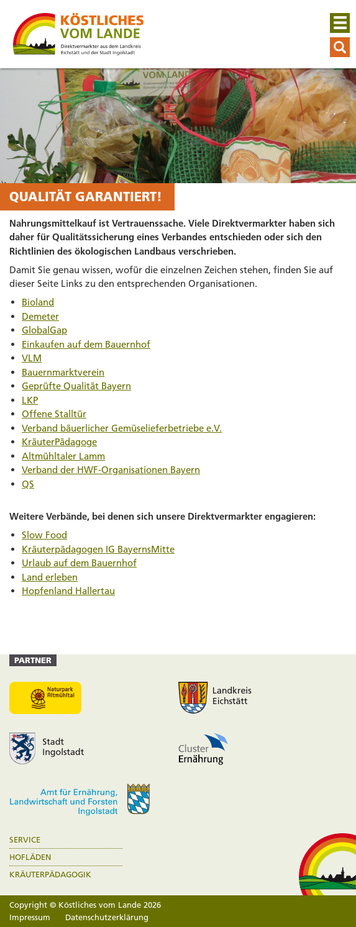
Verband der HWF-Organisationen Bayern (111, 470)
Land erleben (50, 577)
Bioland (38, 302)
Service (24, 840)
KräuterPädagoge (59, 442)
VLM (32, 358)
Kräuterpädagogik (50, 874)
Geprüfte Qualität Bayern (76, 386)
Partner (33, 660)
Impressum (29, 917)
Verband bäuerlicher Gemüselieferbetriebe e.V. (122, 428)
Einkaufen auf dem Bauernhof (86, 344)
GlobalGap (44, 330)
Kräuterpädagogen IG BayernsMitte (98, 549)
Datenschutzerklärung (106, 917)
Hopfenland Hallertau (68, 591)
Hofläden (30, 857)
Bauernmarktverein (63, 372)
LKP (30, 400)
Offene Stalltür (54, 414)
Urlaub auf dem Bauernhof (79, 563)
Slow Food (44, 535)
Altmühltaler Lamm (63, 456)
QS (28, 484)
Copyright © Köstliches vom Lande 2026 (85, 905)
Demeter (40, 316)
